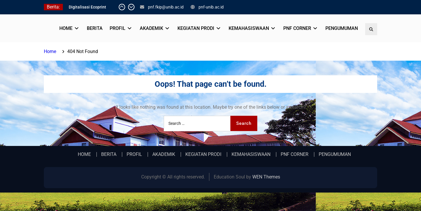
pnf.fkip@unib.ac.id (166, 7)
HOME (66, 28)
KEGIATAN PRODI (195, 28)
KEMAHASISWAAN (249, 28)
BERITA (95, 28)
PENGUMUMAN (341, 28)
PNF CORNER (297, 28)
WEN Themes (266, 177)
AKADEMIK (151, 28)
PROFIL (117, 28)
